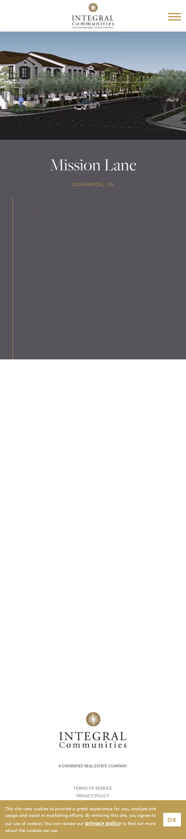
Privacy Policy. (93, 796)
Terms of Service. (93, 788)
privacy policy (103, 823)
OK (172, 819)
